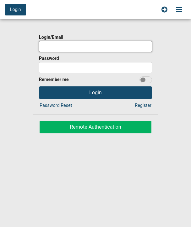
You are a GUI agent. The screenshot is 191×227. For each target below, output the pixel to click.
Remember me (54, 79)
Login (15, 9)
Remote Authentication (95, 127)
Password (49, 58)
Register (143, 105)
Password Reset (56, 105)
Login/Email (51, 37)
